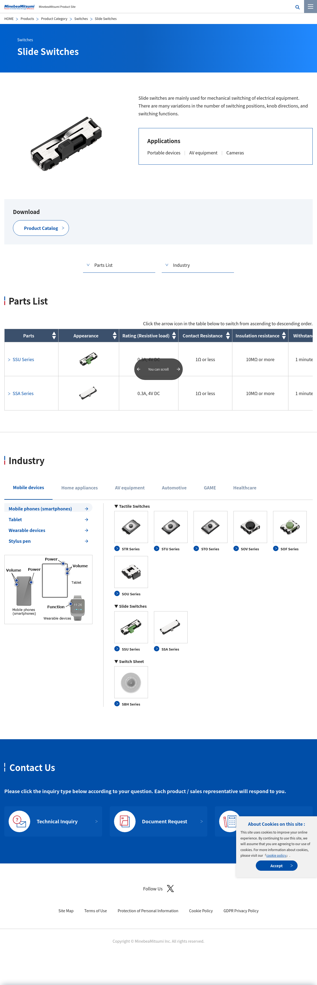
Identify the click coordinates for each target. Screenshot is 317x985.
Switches (81, 18)
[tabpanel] (158, 605)
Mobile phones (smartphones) (40, 508)
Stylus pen (20, 541)
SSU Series (23, 359)
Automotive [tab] (174, 487)
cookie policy (276, 855)
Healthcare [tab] (244, 487)
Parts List (103, 265)
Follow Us (158, 888)
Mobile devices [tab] (28, 487)
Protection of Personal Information (148, 910)
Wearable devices (27, 530)
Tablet (15, 519)
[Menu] (310, 6)
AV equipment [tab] (130, 487)
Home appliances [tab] (79, 487)
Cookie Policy (201, 910)
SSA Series (23, 393)
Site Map (66, 910)
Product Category (54, 18)
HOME (8, 18)
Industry (181, 265)
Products (27, 18)
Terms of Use (95, 910)
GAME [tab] (210, 487)
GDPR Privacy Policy (241, 910)
